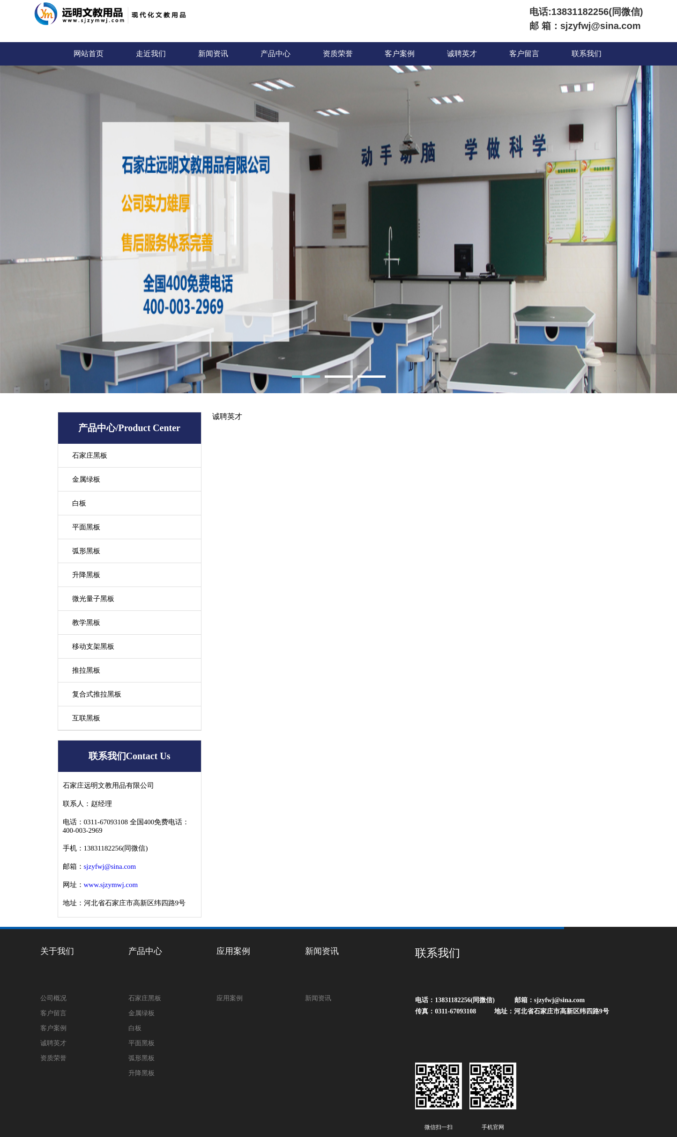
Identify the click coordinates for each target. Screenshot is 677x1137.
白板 (79, 503)
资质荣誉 (338, 54)
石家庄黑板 (89, 455)
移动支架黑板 (93, 646)
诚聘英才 (462, 54)
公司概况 (53, 998)
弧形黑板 (86, 551)
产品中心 (275, 54)
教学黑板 (86, 622)
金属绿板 (86, 479)
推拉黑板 (86, 670)
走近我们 (151, 54)
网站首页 (89, 54)
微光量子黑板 (93, 598)
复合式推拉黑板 (96, 694)
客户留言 (524, 54)
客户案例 (400, 54)
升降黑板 (86, 575)
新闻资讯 (213, 54)
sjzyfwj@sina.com (110, 866)
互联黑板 (86, 718)
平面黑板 (86, 527)
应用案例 (233, 951)
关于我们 (57, 951)
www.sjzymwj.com (111, 884)
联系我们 (587, 54)
